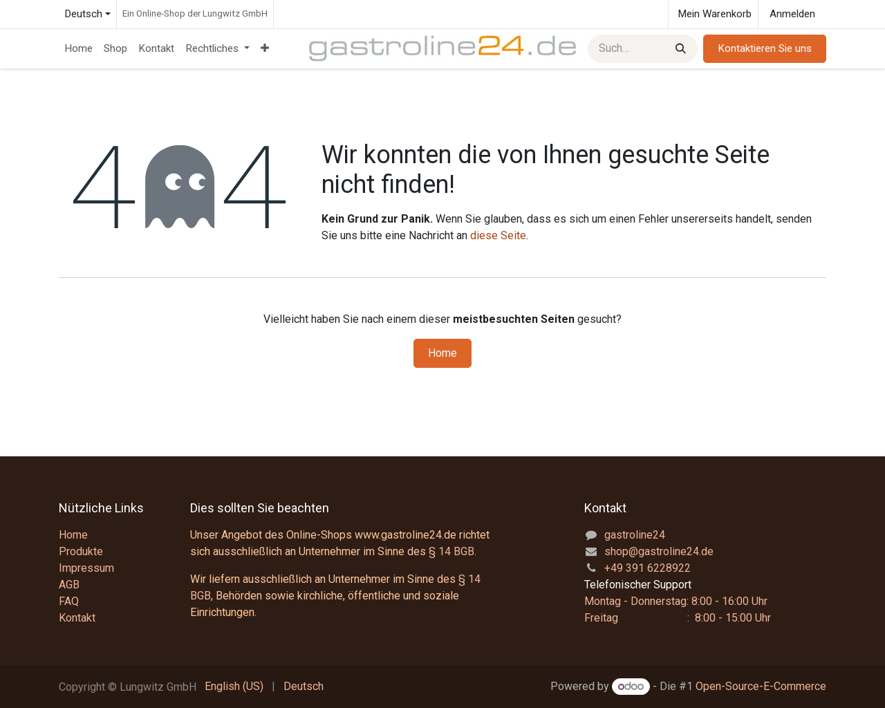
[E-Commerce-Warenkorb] (713, 14)
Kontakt (77, 617)
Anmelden (792, 14)
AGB (69, 584)
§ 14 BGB (451, 551)
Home (442, 353)
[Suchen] (679, 49)
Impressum (86, 568)
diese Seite (498, 235)
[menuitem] (78, 48)
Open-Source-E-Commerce (761, 686)
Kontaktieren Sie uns (765, 48)
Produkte (81, 551)
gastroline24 (634, 534)
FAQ (69, 601)
